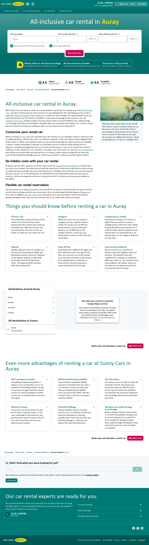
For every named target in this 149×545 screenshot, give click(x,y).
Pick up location (16, 34)
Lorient (31, 313)
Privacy (116, 540)
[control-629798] (72, 39)
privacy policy (92, 475)
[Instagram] (137, 528)
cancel (34, 195)
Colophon (132, 540)
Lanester (31, 308)
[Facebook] (133, 528)
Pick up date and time (68, 34)
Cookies (124, 540)
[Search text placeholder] (69, 469)
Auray (31, 297)
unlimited (21, 116)
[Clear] (54, 39)
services (22, 137)
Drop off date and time (109, 34)
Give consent (11, 480)
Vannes (31, 302)
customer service (107, 5)
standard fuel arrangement (67, 166)
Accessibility (107, 540)
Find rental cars (74, 53)
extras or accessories (84, 150)
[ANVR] (27, 4)
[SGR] (33, 4)
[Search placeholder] (137, 469)
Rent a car (135, 346)
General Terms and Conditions (89, 540)
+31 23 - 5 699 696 (18, 513)
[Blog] (142, 528)
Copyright (141, 540)
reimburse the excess (14, 121)
